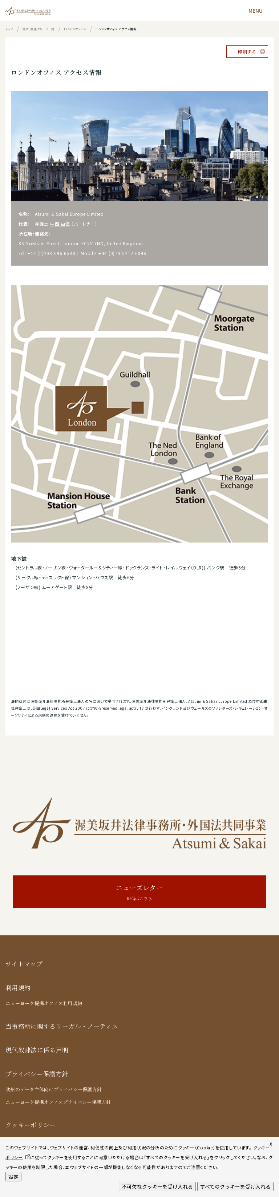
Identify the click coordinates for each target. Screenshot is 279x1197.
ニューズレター (139, 893)
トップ (9, 29)
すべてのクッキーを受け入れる (235, 1186)
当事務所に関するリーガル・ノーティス (61, 1026)
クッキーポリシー (30, 1124)
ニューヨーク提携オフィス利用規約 (43, 1003)
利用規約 (18, 987)
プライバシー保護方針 (36, 1073)
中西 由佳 (60, 224)
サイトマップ (24, 963)
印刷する (247, 51)
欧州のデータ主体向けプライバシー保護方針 (53, 1089)
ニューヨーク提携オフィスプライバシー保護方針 (58, 1102)
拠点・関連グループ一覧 (38, 29)
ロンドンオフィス (75, 29)
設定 (13, 1176)
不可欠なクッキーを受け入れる (157, 1186)
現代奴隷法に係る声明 (36, 1049)
